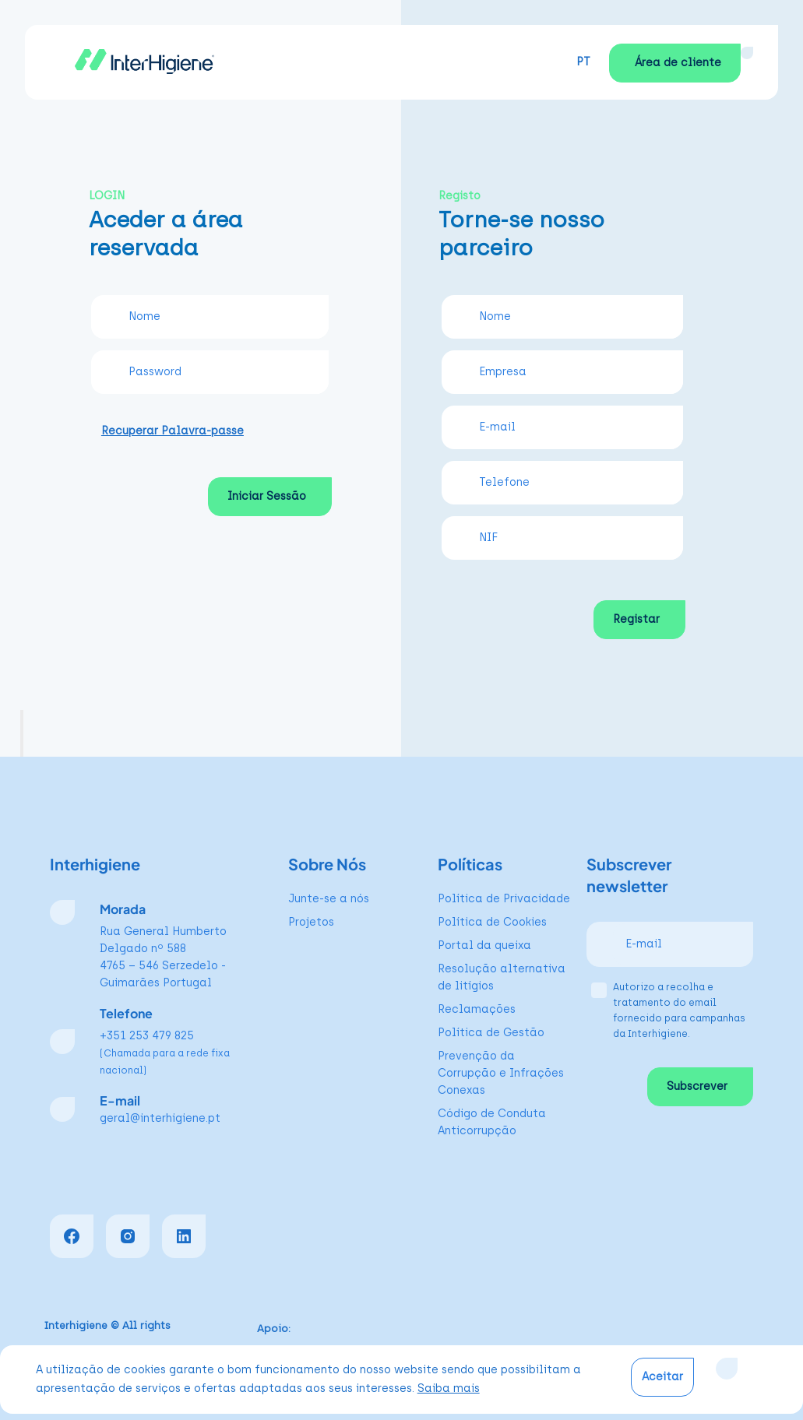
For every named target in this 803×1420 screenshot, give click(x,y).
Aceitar (662, 1376)
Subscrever (697, 1086)
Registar (636, 619)
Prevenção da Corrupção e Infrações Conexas (501, 1073)
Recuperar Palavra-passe (172, 431)
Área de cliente (678, 62)
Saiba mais (448, 1388)
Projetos (311, 922)
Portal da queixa (484, 945)
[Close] (727, 1369)
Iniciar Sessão (266, 496)
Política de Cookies (492, 922)
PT (583, 62)
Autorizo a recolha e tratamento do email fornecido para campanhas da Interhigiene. (679, 1010)
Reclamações (477, 1009)
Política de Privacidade (504, 898)
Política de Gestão (491, 1032)
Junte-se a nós (328, 898)
